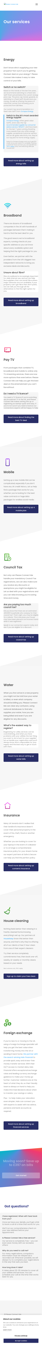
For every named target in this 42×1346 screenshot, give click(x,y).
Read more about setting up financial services (21, 1125)
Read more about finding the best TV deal (21, 419)
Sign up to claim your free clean (21, 976)
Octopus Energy (27, 111)
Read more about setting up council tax (21, 638)
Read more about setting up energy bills (21, 162)
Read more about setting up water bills (21, 757)
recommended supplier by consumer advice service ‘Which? (21, 126)
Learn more (7, 1330)
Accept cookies (21, 1341)
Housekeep (8, 938)
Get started (21, 1175)
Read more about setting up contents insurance (21, 867)
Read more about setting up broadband (21, 302)
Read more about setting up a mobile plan (21, 509)
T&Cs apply (10, 146)
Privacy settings (21, 1336)
